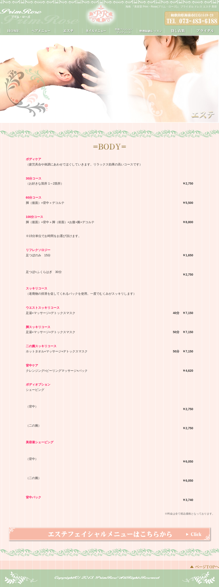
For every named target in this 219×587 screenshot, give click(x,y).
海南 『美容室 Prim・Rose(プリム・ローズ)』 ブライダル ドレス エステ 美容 (171, 6)
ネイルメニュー (96, 30)
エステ (68, 30)
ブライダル (205, 30)
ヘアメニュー (41, 30)
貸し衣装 (178, 30)
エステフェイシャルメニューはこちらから (109, 534)
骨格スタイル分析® (123, 30)
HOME (13, 30)
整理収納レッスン (150, 30)
